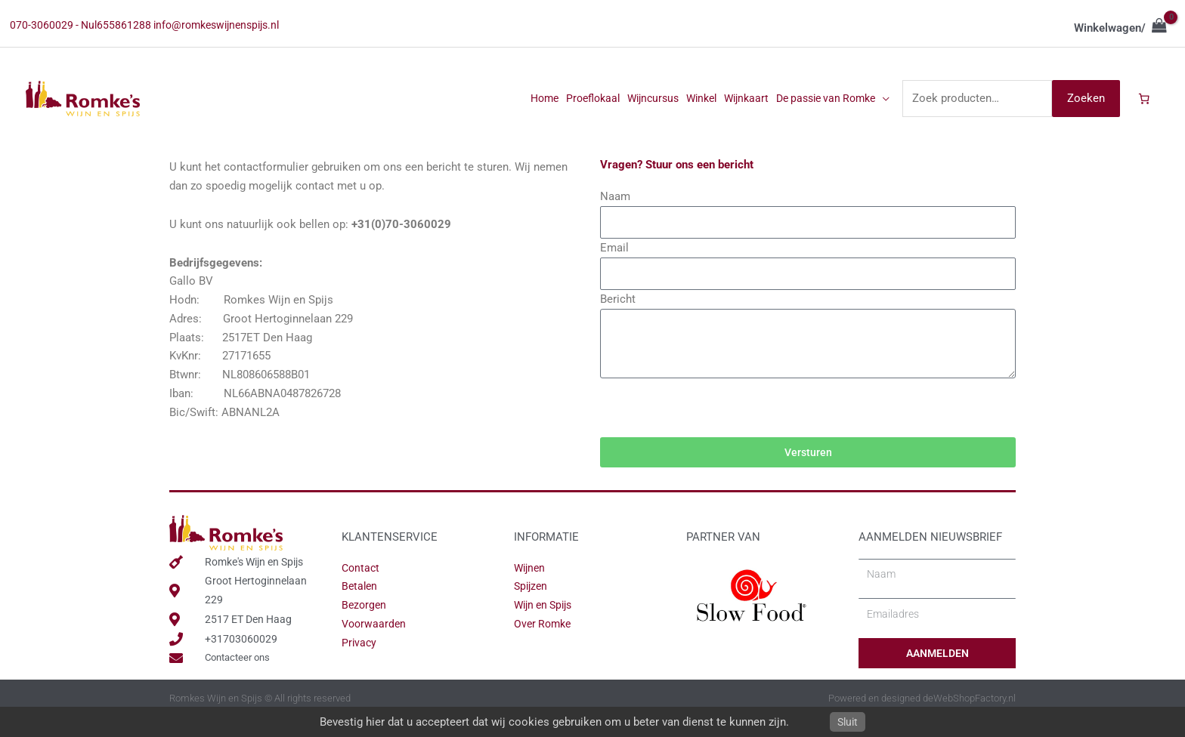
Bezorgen (365, 625)
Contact (362, 587)
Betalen (360, 606)
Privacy (360, 662)
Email (614, 263)
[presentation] (715, 427)
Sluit (848, 722)
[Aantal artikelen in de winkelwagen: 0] (1143, 109)
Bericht (618, 316)
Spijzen (532, 606)
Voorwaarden (375, 644)
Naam (615, 210)
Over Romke (544, 644)
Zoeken (1084, 109)
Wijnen (531, 587)
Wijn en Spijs (546, 625)
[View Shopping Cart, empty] (1120, 29)
